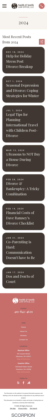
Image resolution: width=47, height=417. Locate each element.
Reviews (23, 335)
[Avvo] (28, 382)
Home (23, 327)
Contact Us (23, 339)
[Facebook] (23, 382)
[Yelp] (18, 382)
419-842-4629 (23, 311)
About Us (23, 331)
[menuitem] (13, 408)
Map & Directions (23, 359)
